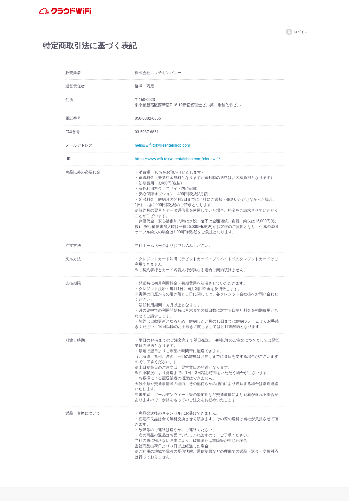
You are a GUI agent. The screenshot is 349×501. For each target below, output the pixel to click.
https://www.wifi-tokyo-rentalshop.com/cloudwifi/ (177, 159)
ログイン (297, 31)
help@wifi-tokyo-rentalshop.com (162, 145)
